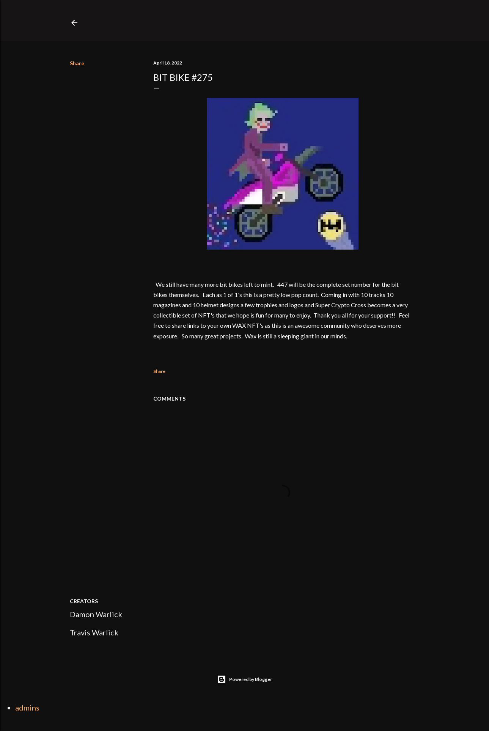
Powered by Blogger (244, 679)
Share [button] (77, 63)
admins (27, 707)
